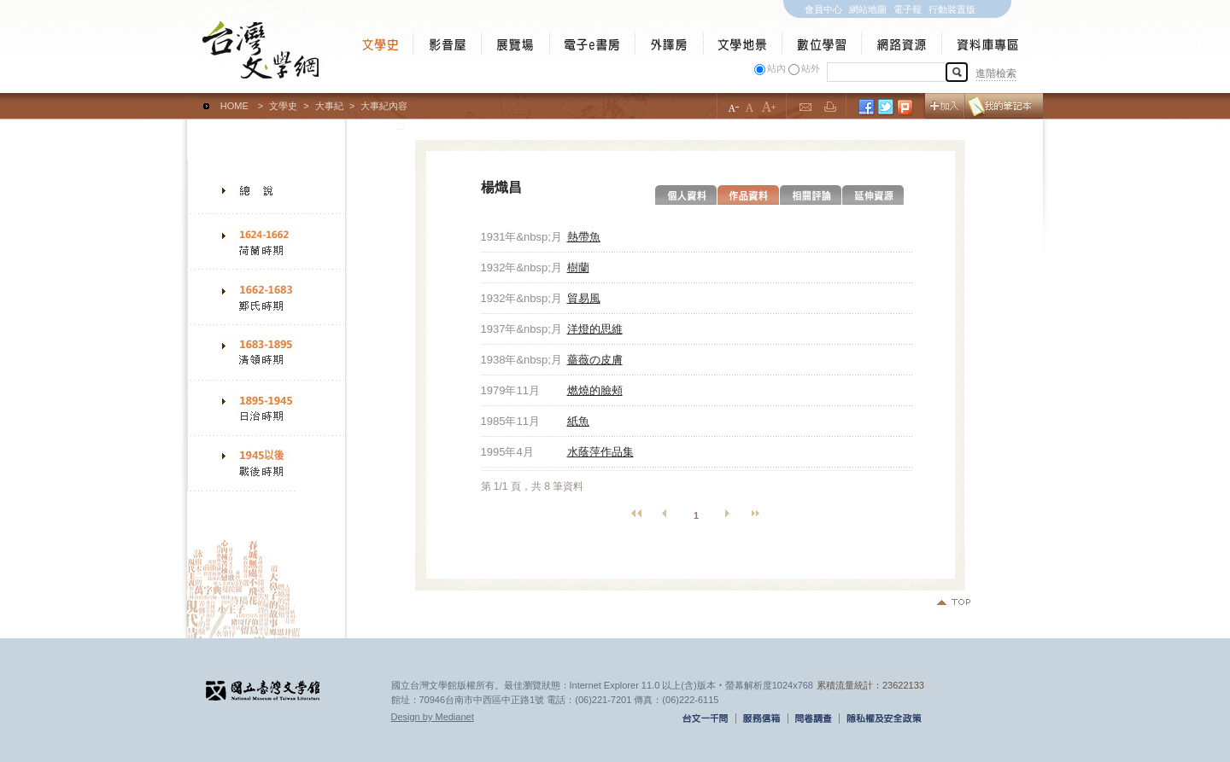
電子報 (907, 9)
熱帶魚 (583, 236)
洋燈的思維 (595, 329)
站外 (810, 68)
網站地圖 (868, 9)
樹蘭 (578, 267)
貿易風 (583, 298)
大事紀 (329, 106)
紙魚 (578, 421)
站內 (776, 68)
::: (191, 98)
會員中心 (823, 9)
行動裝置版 (951, 9)
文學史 (283, 106)
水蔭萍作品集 (600, 451)
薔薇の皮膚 (595, 359)
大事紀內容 (383, 106)
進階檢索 (995, 73)
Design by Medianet (432, 717)
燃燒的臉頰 (595, 390)
